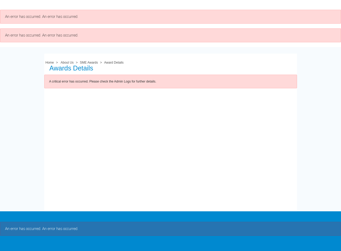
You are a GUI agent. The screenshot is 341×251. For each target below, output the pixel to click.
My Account (232, 5)
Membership (98, 5)
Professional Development (143, 5)
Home (50, 62)
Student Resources (195, 5)
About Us (70, 5)
